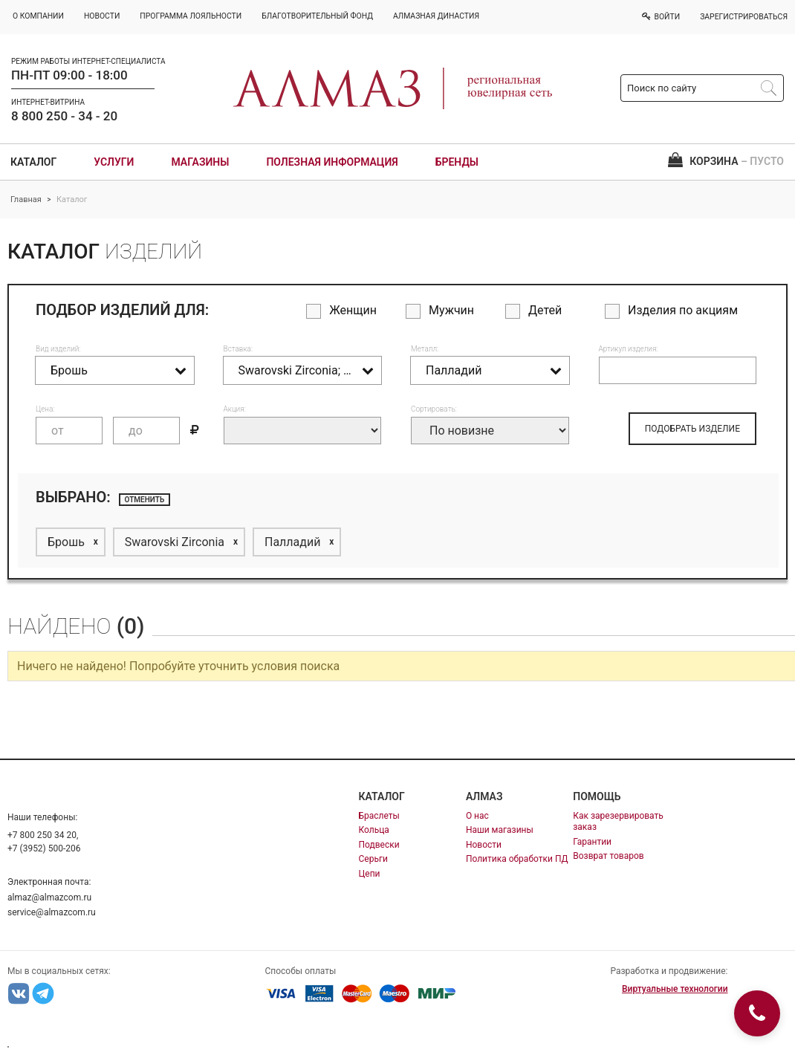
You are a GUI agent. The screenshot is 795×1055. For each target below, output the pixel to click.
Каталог (33, 162)
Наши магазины (499, 830)
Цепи (369, 874)
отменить (145, 500)
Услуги (114, 162)
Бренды (456, 162)
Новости (484, 845)
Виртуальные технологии (674, 989)
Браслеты (379, 816)
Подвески (379, 845)
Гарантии (592, 842)
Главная (26, 199)
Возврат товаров (608, 856)
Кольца (374, 830)
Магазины (200, 162)
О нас (477, 816)
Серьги (373, 859)
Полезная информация (332, 162)
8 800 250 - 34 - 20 (64, 115)
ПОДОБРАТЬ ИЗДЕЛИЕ (692, 428)
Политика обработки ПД (517, 859)
